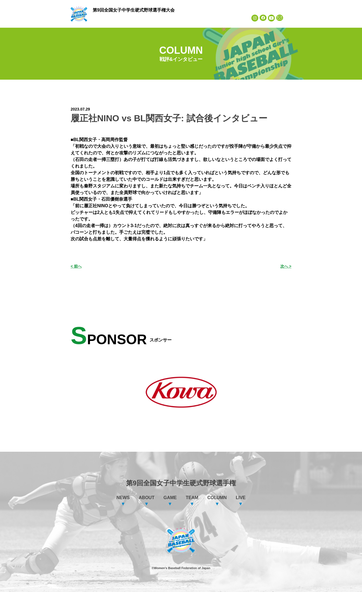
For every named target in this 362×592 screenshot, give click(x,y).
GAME (157, 18)
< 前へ (76, 266)
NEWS (105, 18)
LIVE (236, 18)
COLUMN (209, 18)
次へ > (285, 266)
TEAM (183, 18)
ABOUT (131, 18)
